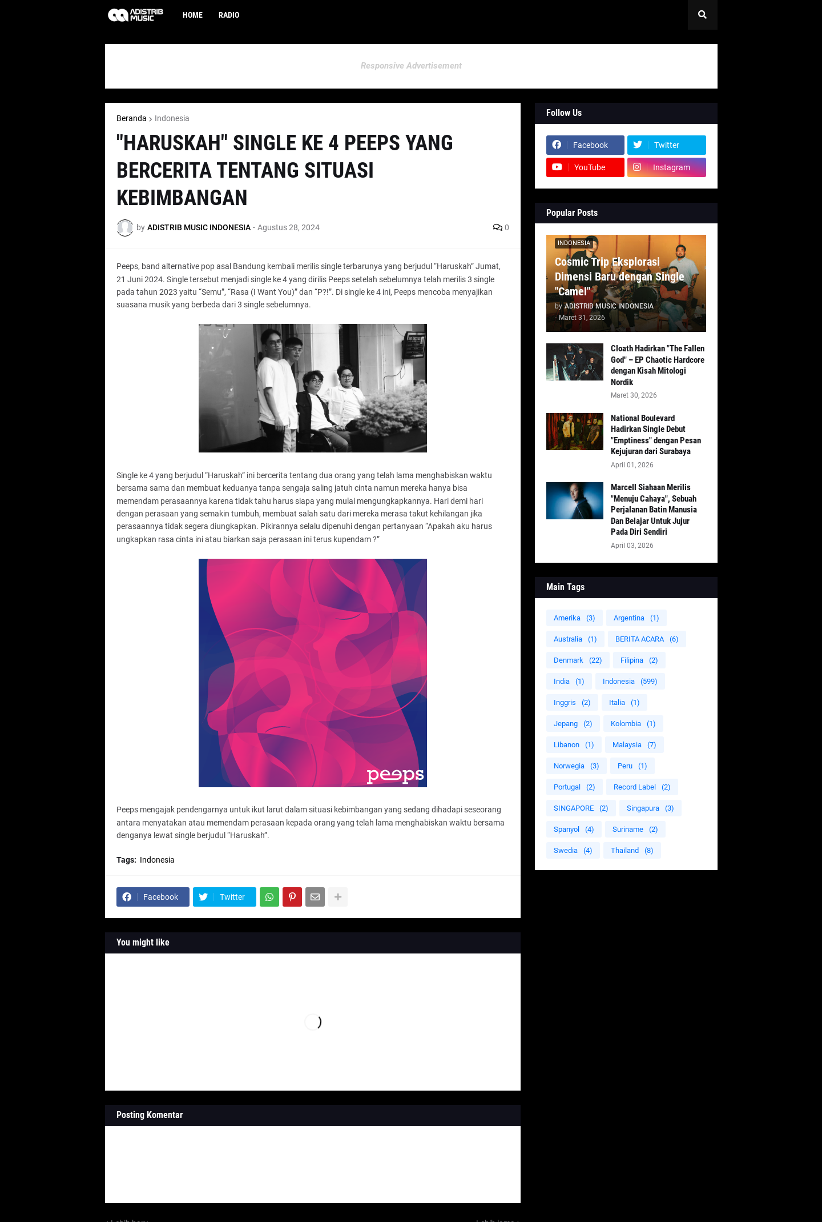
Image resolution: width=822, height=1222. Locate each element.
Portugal (574, 787)
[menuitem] (255, 15)
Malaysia (634, 744)
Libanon (574, 744)
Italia (624, 702)
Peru (632, 766)
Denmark (578, 660)
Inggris (572, 702)
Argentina (636, 618)
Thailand (632, 850)
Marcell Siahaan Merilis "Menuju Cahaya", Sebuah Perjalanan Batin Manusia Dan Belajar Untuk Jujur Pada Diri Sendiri (654, 509)
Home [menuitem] (193, 14)
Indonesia (172, 118)
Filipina (639, 660)
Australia (575, 639)
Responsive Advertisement (411, 66)
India (569, 681)
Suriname (635, 829)
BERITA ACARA (647, 639)
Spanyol (574, 829)
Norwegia (576, 766)
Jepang (573, 723)
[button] (703, 15)
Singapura (650, 808)
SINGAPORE (581, 808)
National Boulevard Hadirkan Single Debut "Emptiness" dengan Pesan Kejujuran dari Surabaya (656, 435)
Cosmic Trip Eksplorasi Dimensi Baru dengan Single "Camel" (619, 276)
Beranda (131, 118)
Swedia (573, 850)
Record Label (642, 787)
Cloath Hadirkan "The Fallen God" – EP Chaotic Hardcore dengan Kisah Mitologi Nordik (657, 365)
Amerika (574, 618)
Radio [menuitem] (229, 14)
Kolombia (633, 723)
